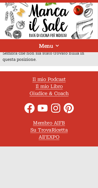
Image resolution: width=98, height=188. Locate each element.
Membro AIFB (49, 123)
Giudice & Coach (49, 93)
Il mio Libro (49, 86)
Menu (49, 45)
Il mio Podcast (49, 79)
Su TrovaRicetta (49, 130)
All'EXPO (49, 137)
